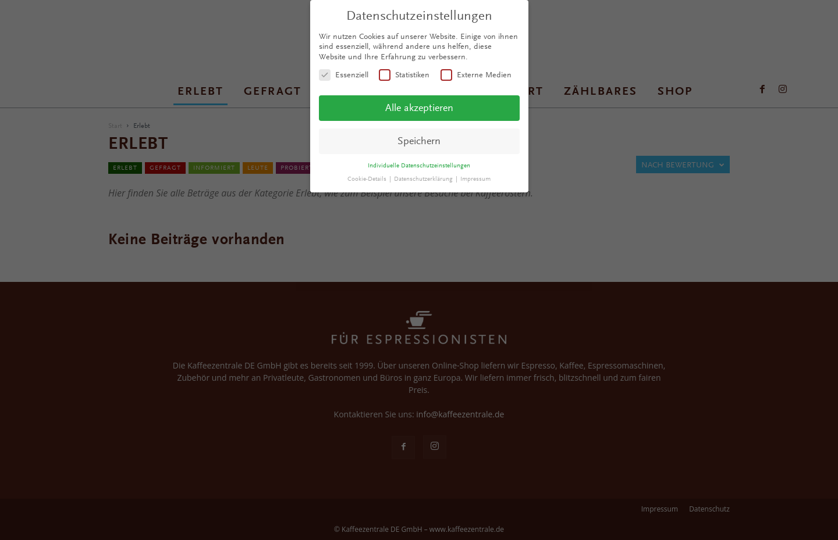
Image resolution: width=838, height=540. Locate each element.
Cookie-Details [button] (367, 179)
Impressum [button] (475, 179)
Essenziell (343, 74)
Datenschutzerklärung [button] (424, 179)
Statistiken (404, 74)
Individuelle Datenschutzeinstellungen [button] (419, 165)
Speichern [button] (419, 140)
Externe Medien (476, 74)
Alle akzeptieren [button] (419, 107)
